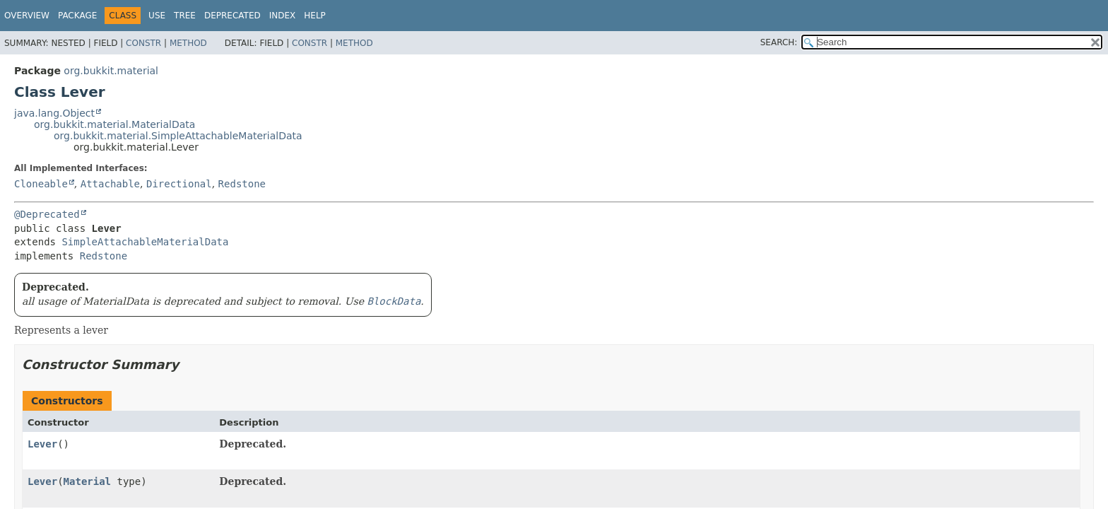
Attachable (110, 183)
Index (282, 16)
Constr (143, 43)
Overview (26, 16)
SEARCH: (779, 42)
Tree (185, 16)
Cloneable (41, 183)
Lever (42, 444)
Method (188, 43)
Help (315, 16)
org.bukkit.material (111, 70)
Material (87, 481)
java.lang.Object (54, 113)
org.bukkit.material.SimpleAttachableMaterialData (178, 135)
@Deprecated (47, 214)
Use (156, 16)
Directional (179, 183)
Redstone (242, 183)
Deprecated (232, 16)
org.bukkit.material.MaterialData (114, 124)
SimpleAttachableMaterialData (144, 241)
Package (77, 16)
